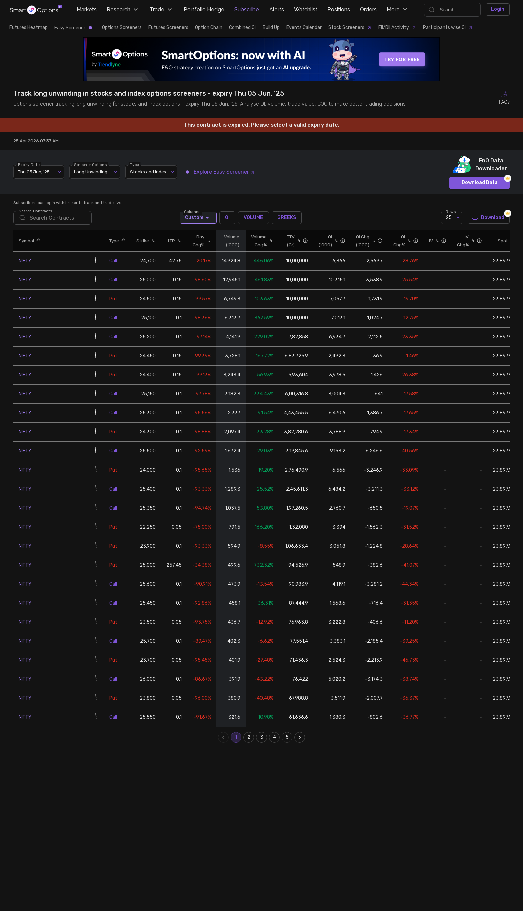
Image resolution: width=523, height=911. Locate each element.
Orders (368, 9)
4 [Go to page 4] (274, 737)
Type (134, 164)
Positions (338, 9)
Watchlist (305, 9)
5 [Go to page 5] (287, 737)
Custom (198, 218)
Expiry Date (29, 164)
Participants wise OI (448, 27)
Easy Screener (73, 28)
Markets (87, 9)
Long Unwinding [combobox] (90, 171)
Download (488, 218)
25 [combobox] (449, 217)
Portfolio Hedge (204, 9)
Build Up (271, 27)
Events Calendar (304, 27)
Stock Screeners (350, 27)
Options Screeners (122, 27)
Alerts (276, 9)
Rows (451, 211)
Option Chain (208, 27)
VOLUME (253, 218)
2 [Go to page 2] (249, 737)
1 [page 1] (236, 737)
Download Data (479, 183)
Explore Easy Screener (220, 172)
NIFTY (25, 261)
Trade (162, 9)
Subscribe (246, 9)
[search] (52, 217)
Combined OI (242, 27)
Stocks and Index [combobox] (148, 171)
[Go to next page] (299, 737)
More (398, 9)
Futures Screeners (168, 27)
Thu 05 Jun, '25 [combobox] (34, 171)
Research (123, 9)
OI (227, 218)
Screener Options (90, 164)
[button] (37, 240)
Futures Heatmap (28, 27)
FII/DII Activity (397, 27)
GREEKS (286, 218)
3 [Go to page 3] (261, 737)
